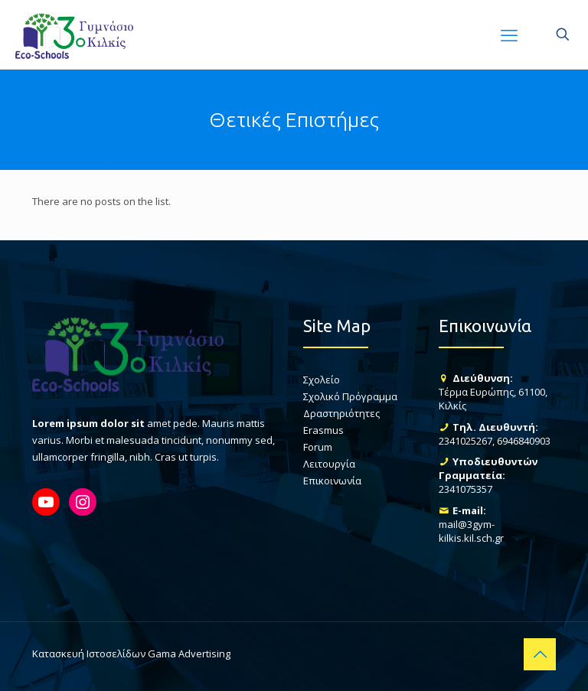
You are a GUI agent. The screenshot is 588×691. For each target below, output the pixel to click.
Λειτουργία (329, 464)
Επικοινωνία (332, 480)
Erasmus (323, 430)
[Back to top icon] (540, 654)
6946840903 (523, 441)
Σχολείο (321, 379)
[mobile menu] (509, 34)
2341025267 (465, 441)
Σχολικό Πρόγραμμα (350, 396)
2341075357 (465, 489)
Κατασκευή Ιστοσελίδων (88, 653)
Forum (317, 447)
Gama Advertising (189, 653)
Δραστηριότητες (341, 413)
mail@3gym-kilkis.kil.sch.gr (471, 531)
